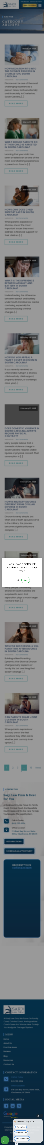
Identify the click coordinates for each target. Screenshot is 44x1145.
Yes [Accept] (25, 580)
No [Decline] (18, 580)
